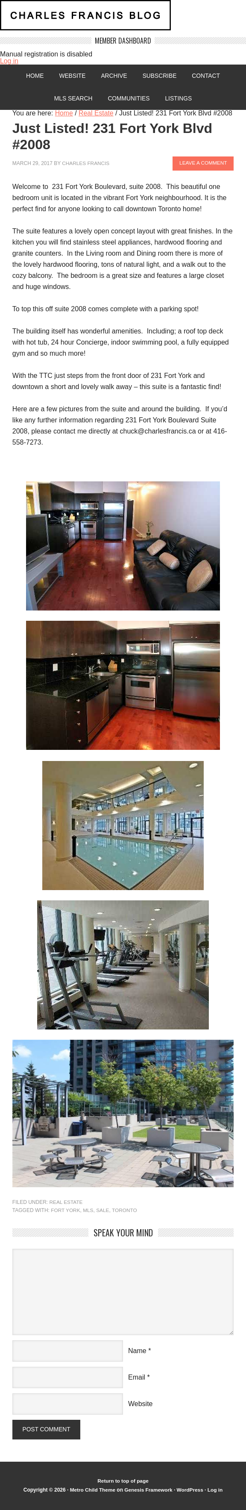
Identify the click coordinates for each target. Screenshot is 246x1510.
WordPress (190, 1490)
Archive (114, 76)
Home (34, 76)
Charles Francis (86, 164)
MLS (88, 1210)
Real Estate (66, 1203)
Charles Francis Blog (123, 18)
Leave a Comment (203, 164)
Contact (207, 76)
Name (137, 1350)
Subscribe (160, 76)
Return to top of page (123, 1482)
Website (71, 76)
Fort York (65, 1210)
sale (103, 1210)
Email (136, 1376)
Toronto (125, 1210)
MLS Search (72, 99)
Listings (179, 99)
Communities (129, 99)
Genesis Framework (148, 1490)
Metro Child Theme (92, 1490)
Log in (9, 61)
